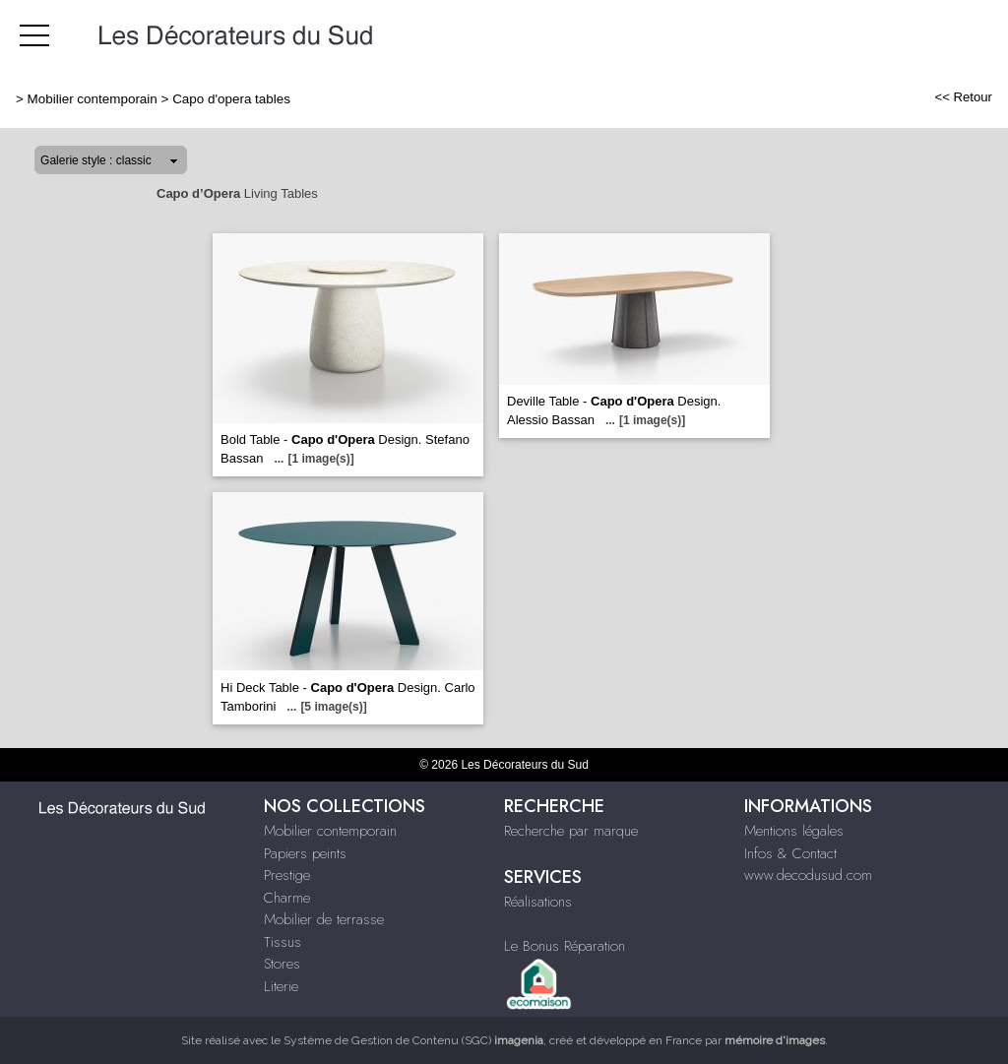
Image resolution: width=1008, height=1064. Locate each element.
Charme (287, 897)
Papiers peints (305, 853)
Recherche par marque (571, 831)
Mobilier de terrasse (324, 919)
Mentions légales (794, 831)
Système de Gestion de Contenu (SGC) (413, 1040)
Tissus (282, 942)
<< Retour (963, 97)
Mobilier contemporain (93, 99)
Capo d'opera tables (231, 99)
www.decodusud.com (808, 875)
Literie (281, 986)
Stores (282, 963)
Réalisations (538, 901)
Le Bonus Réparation (564, 946)
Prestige (287, 875)
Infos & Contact (790, 853)
